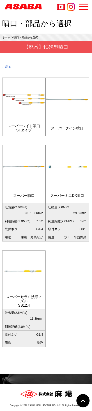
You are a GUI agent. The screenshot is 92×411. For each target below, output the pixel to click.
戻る (8, 67)
